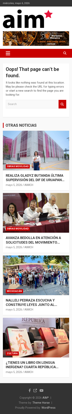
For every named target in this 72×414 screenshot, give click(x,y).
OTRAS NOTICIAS (21, 125)
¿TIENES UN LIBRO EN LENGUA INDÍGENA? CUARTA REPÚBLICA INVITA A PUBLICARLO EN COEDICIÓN (35, 367)
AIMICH (28, 184)
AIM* (45, 397)
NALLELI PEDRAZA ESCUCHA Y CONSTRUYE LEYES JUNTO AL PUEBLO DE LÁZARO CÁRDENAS (31, 304)
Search (62, 104)
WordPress (48, 407)
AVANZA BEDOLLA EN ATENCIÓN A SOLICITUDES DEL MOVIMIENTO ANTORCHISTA (33, 242)
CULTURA (12, 353)
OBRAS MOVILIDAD (18, 166)
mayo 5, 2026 (14, 184)
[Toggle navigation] (8, 53)
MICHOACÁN (14, 291)
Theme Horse (41, 402)
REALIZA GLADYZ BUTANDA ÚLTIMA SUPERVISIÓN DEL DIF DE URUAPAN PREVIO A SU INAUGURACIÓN (34, 179)
